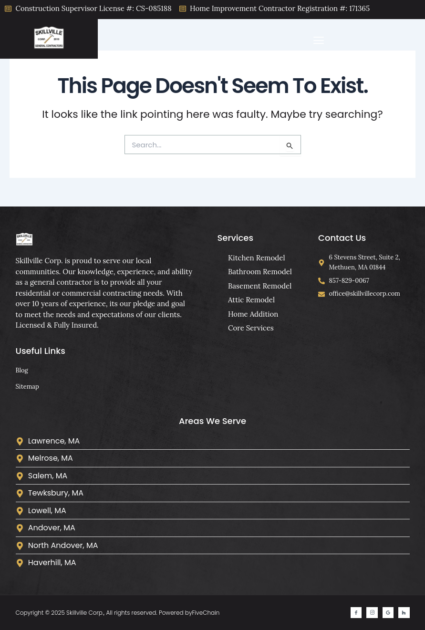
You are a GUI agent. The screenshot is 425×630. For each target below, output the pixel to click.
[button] (319, 41)
